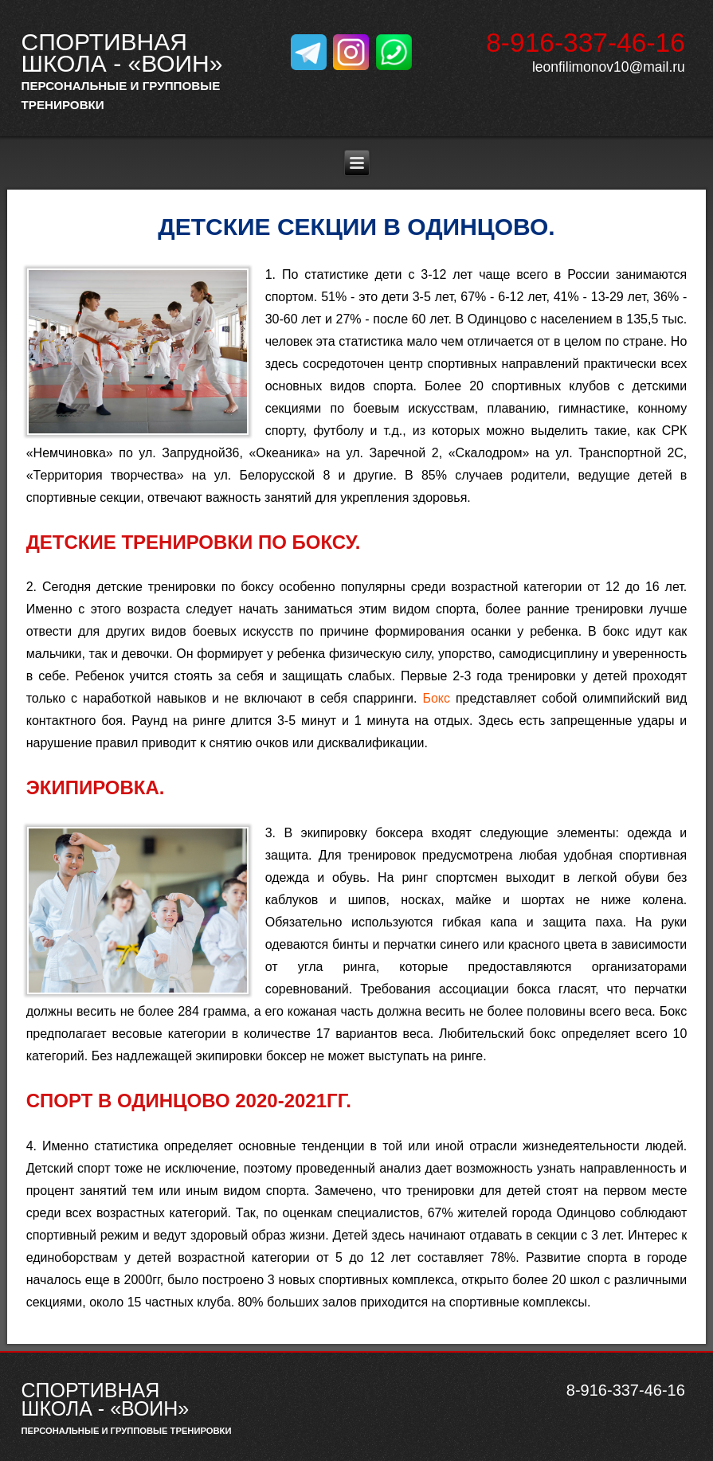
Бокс (436, 698)
